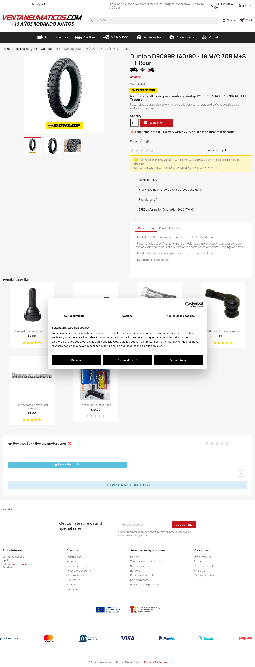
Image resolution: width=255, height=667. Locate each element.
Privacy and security (78, 570)
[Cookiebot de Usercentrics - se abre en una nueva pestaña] (187, 304)
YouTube (18, 4)
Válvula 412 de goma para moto (32, 331)
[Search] (153, 20)
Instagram (25, 4)
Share (141, 141)
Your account (203, 550)
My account (73, 589)
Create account (203, 566)
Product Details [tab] (169, 228)
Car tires (85, 37)
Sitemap (71, 584)
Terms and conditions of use (147, 561)
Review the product (68, 465)
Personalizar (128, 359)
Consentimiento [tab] (74, 315)
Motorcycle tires (52, 37)
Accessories (148, 37)
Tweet (147, 141)
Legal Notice (73, 557)
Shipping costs (139, 580)
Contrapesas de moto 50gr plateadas (31, 406)
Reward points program (144, 584)
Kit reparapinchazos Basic (95, 405)
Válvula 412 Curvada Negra (223, 331)
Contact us (73, 580)
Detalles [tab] (127, 315)
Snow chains (181, 37)
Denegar (76, 359)
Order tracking (203, 557)
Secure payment (140, 566)
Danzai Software (155, 662)
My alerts (199, 570)
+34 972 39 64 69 (223, 5)
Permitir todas (178, 359)
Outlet (209, 37)
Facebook (6, 4)
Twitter (12, 4)
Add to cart (156, 122)
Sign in (198, 561)
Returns (135, 570)
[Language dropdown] (245, 6)
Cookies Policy (75, 575)
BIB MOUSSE (115, 37)
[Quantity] (134, 123)
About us (71, 561)
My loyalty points (204, 575)
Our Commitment (76, 566)
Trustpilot (38, 4)
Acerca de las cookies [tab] (181, 315)
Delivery (135, 557)
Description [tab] (146, 228)
